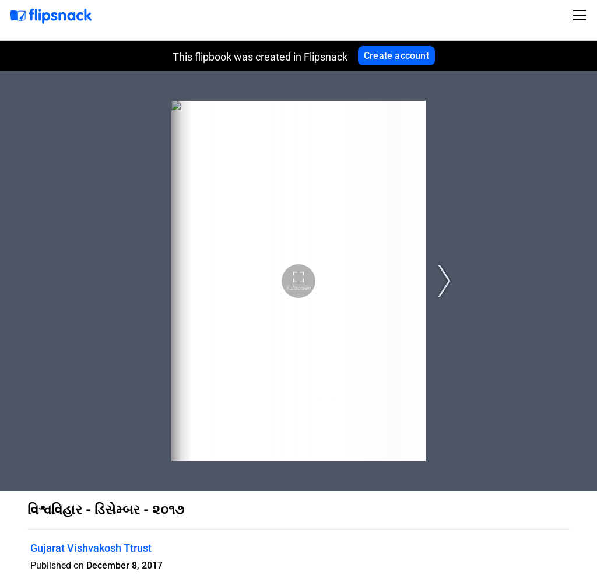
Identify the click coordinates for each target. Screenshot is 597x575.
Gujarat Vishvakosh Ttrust (91, 548)
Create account (396, 55)
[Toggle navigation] (581, 15)
